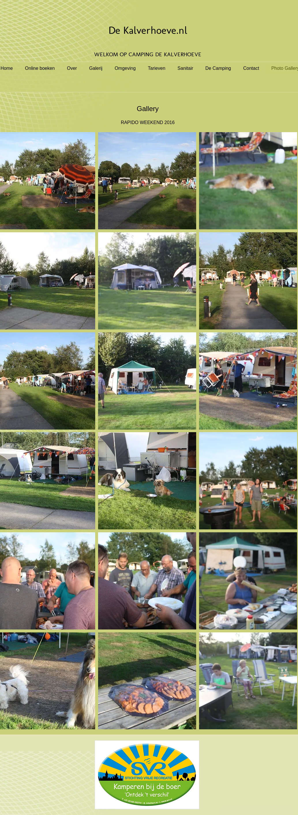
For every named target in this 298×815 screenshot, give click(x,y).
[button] (147, 180)
